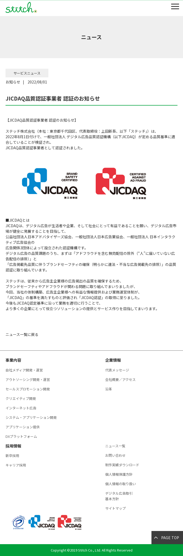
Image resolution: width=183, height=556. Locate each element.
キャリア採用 (16, 465)
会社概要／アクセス (120, 379)
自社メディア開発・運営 (24, 370)
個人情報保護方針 (119, 474)
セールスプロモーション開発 (28, 388)
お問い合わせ (115, 455)
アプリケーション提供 (23, 426)
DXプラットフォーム (21, 436)
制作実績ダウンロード (122, 464)
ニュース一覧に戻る (22, 334)
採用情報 (13, 446)
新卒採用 (12, 455)
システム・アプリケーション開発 (31, 417)
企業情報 (113, 360)
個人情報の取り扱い (120, 483)
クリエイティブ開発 (21, 398)
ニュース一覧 (115, 445)
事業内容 (13, 360)
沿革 (108, 388)
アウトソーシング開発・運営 (28, 379)
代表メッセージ (117, 370)
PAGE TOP (170, 537)
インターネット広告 (21, 407)
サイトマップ (115, 508)
